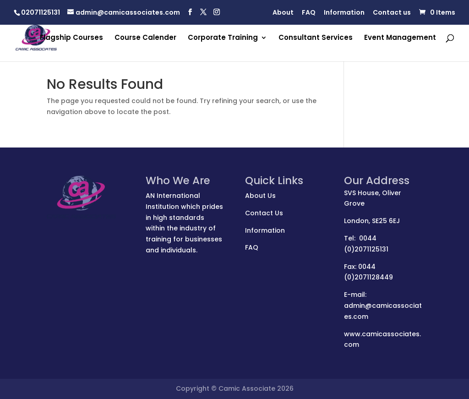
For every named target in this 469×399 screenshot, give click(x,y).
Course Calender (145, 38)
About (283, 13)
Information (344, 13)
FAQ (309, 13)
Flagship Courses (71, 38)
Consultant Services (315, 38)
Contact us (392, 13)
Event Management (400, 38)
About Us (260, 195)
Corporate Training (223, 38)
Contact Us (264, 213)
